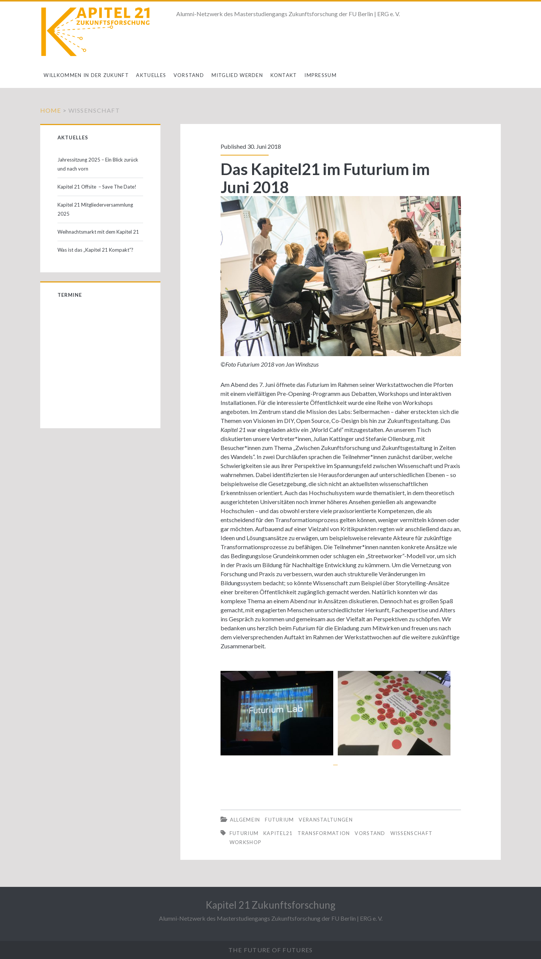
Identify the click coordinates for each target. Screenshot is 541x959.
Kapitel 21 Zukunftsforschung (270, 905)
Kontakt (283, 75)
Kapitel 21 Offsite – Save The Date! (96, 187)
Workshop (245, 842)
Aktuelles (151, 75)
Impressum (320, 75)
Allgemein (245, 820)
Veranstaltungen (326, 820)
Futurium (279, 820)
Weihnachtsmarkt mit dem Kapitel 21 (98, 232)
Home (50, 110)
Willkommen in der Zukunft (86, 75)
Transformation (324, 833)
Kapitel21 (278, 833)
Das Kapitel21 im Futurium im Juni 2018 (325, 178)
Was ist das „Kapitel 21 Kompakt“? (95, 250)
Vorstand (189, 75)
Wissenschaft (411, 833)
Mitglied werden (237, 75)
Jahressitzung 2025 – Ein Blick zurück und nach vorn (97, 164)
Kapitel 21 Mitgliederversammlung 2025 (95, 209)
